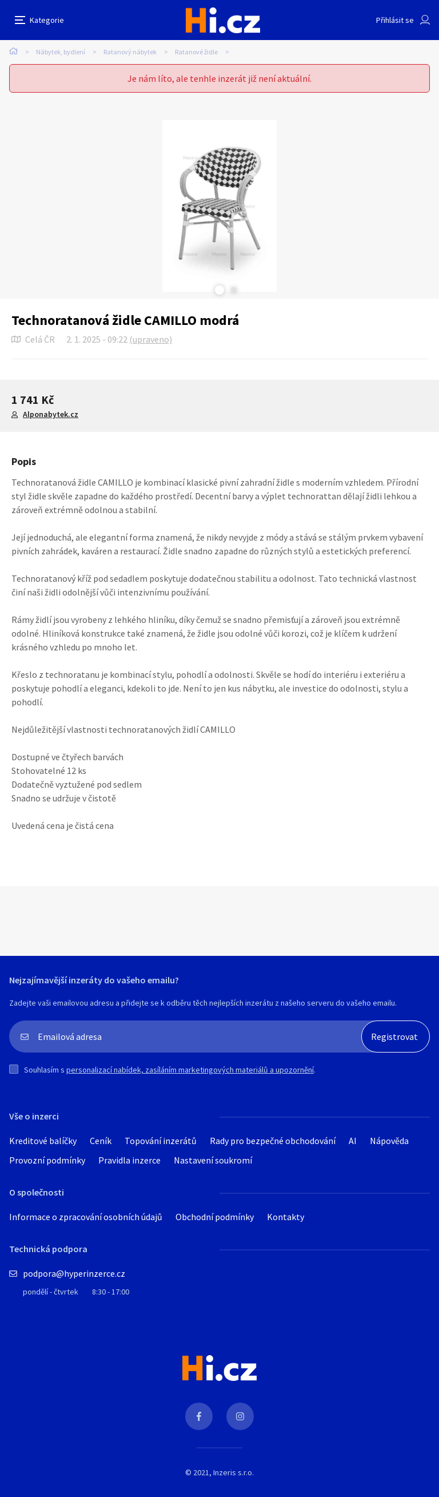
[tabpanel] (219, 206)
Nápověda (389, 1140)
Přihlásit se (395, 20)
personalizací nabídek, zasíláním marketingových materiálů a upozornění (190, 1070)
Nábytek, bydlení (60, 51)
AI (353, 1140)
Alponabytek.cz (50, 414)
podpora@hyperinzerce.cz (74, 1273)
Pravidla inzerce (129, 1160)
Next (234, 290)
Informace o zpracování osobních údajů (85, 1216)
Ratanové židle (196, 51)
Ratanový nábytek (130, 51)
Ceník (100, 1140)
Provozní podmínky (47, 1160)
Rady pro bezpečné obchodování (273, 1140)
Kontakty (285, 1216)
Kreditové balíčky (43, 1140)
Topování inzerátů (161, 1140)
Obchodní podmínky (214, 1216)
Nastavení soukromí (213, 1160)
